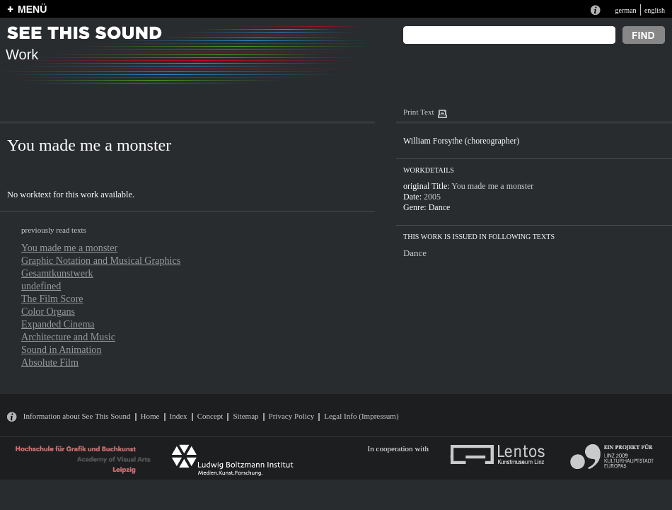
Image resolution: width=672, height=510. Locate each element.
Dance (440, 207)
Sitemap (245, 416)
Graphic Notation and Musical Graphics (100, 260)
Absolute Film (50, 362)
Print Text (418, 112)
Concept (210, 416)
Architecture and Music (68, 336)
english (654, 10)
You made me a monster (69, 247)
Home (150, 416)
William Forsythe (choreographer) (461, 141)
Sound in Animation (61, 349)
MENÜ (32, 9)
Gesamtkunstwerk (57, 273)
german (625, 10)
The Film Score (52, 298)
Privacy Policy (292, 416)
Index (178, 416)
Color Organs (48, 311)
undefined (41, 285)
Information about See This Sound (77, 416)
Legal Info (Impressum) (361, 416)
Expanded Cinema (58, 324)
